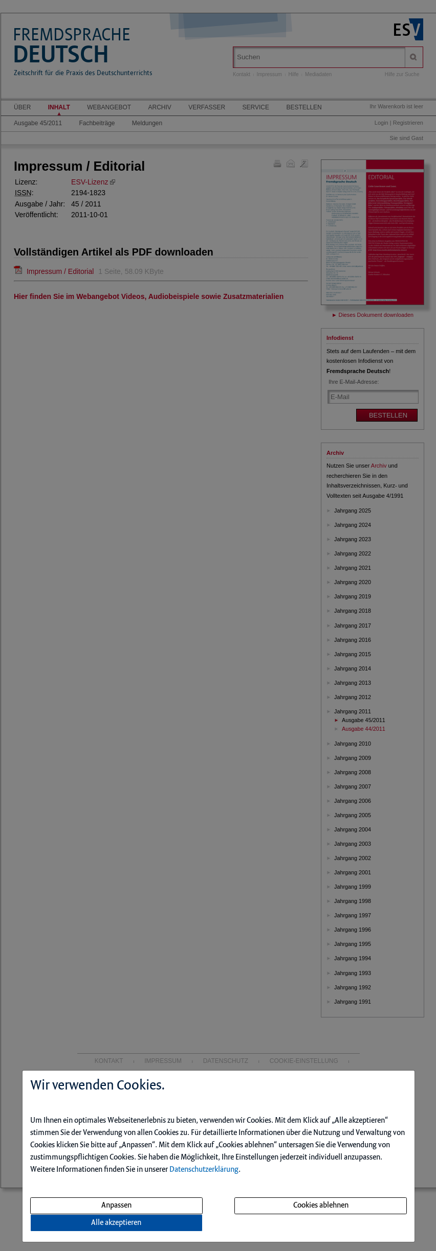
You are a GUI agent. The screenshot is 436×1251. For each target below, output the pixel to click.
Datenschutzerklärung (203, 1170)
